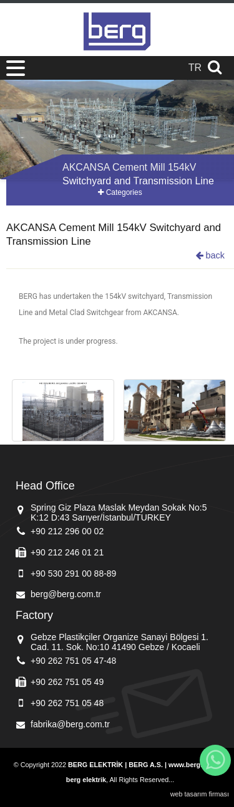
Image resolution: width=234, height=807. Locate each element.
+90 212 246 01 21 (67, 552)
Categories (120, 192)
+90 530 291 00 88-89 (73, 573)
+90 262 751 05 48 (67, 703)
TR (195, 67)
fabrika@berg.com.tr (70, 724)
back (210, 255)
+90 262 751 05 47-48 (73, 661)
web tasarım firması (199, 794)
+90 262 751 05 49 (67, 682)
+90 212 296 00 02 (67, 531)
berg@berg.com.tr (66, 594)
